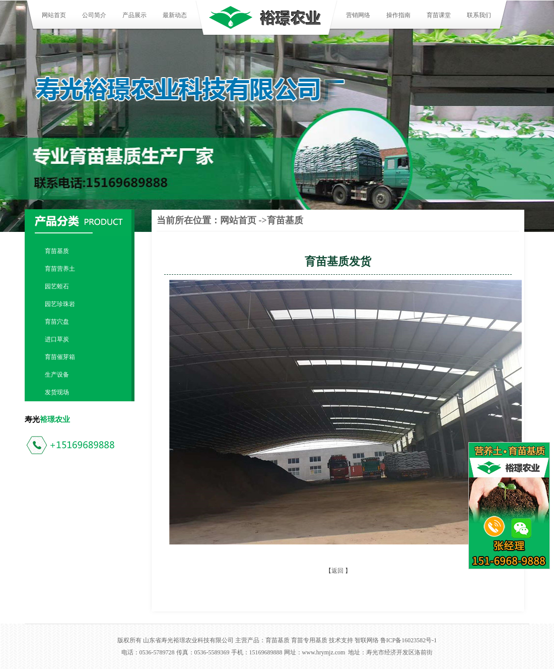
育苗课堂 (439, 15)
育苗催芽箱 (60, 356)
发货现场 (57, 392)
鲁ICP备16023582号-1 (408, 640)
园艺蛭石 (57, 286)
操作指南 (398, 15)
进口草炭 (57, 339)
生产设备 (57, 374)
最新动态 (175, 15)
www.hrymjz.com (323, 652)
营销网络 (358, 15)
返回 (337, 570)
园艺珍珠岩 (60, 304)
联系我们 (479, 15)
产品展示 (134, 15)
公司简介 (94, 15)
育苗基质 (57, 251)
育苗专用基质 (309, 640)
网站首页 (54, 15)
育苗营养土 (60, 268)
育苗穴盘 (57, 321)
